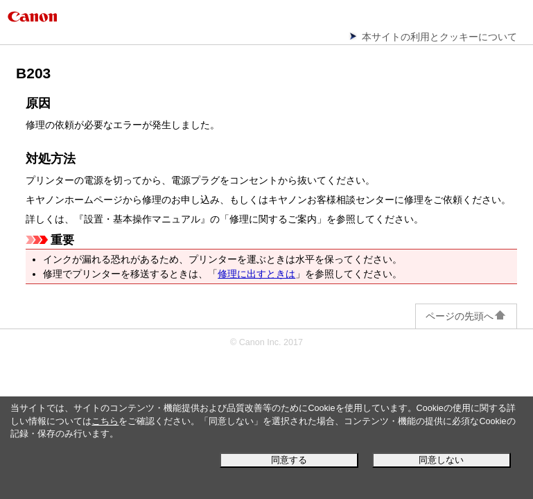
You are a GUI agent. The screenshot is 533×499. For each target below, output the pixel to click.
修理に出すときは (256, 273)
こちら (105, 421)
